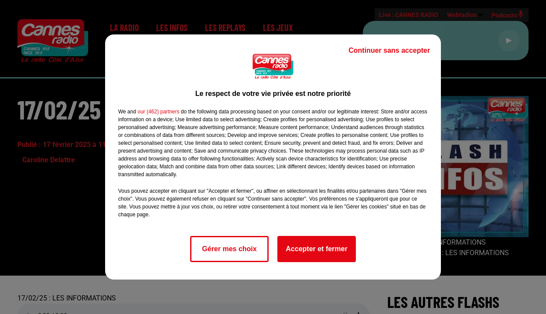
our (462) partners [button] (158, 112)
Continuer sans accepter (389, 50)
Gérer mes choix (229, 249)
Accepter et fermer (316, 249)
